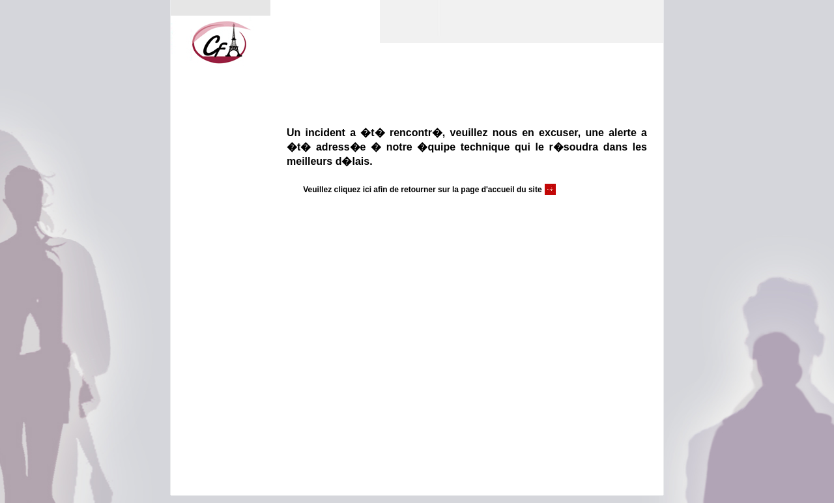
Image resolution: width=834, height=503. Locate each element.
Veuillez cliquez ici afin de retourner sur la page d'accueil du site (422, 189)
